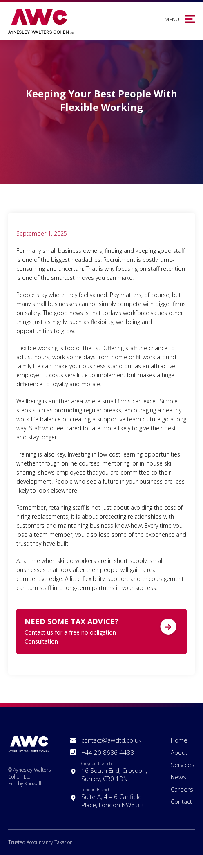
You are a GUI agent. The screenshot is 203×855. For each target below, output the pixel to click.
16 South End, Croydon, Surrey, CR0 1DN (115, 771)
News (178, 777)
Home (179, 740)
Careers (182, 789)
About (179, 752)
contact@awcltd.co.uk (111, 740)
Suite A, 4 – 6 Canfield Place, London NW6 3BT (115, 798)
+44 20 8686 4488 (107, 752)
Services (182, 764)
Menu (172, 19)
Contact (181, 801)
